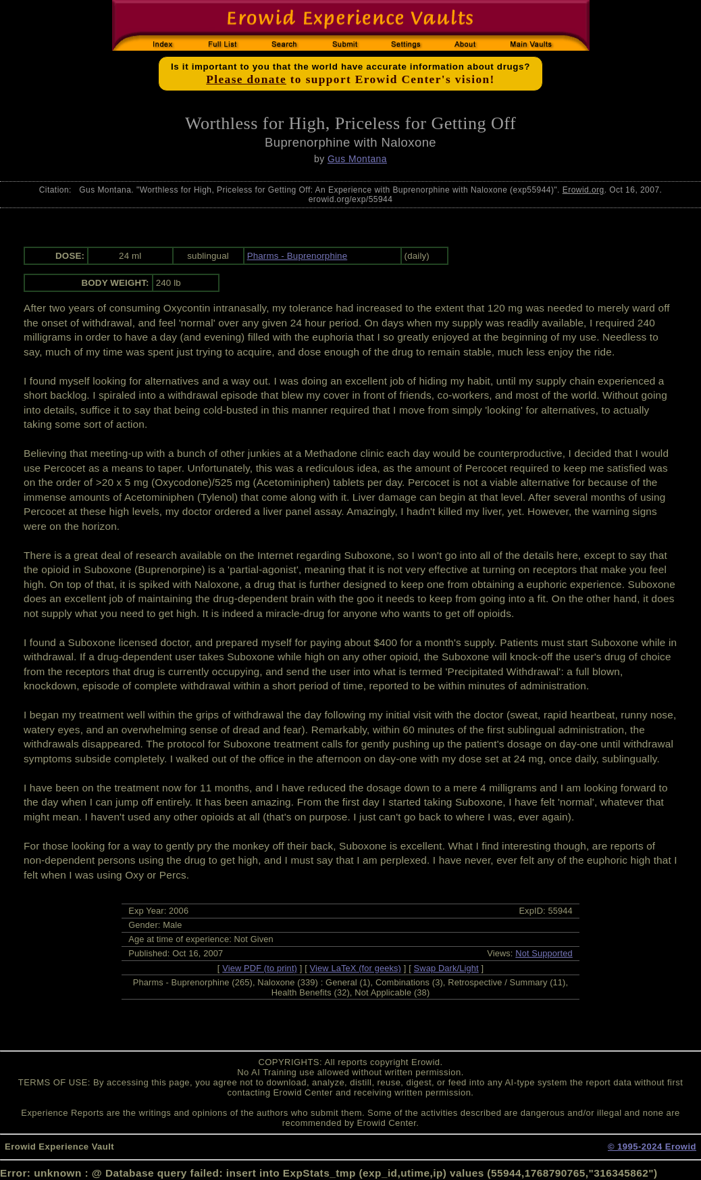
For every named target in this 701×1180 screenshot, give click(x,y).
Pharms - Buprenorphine (297, 256)
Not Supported (544, 953)
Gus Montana (357, 158)
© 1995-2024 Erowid (652, 1146)
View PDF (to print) (259, 968)
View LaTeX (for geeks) (355, 968)
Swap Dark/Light (446, 968)
